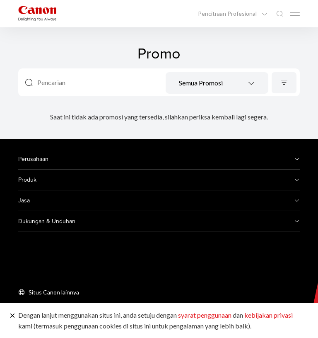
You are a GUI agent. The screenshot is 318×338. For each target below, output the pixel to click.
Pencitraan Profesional (228, 13)
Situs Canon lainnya (54, 292)
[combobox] (217, 83)
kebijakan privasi (268, 315)
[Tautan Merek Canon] (37, 13)
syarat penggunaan (204, 315)
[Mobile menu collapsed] (295, 14)
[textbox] (217, 83)
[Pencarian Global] (279, 13)
